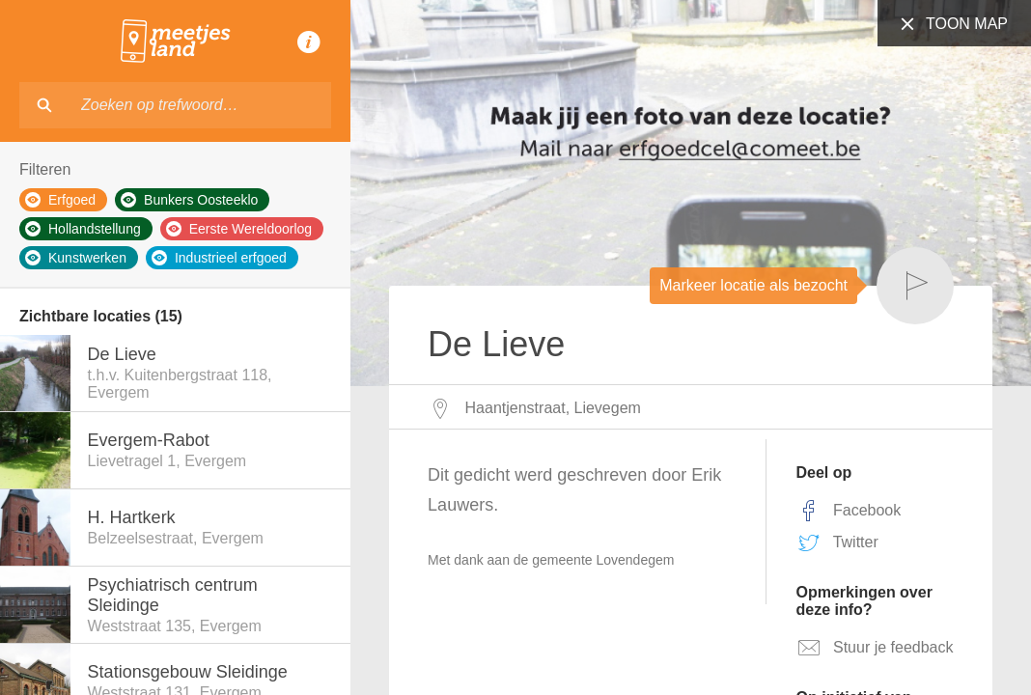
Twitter (837, 542)
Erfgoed (60, 200)
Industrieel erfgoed (219, 257)
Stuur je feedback (875, 647)
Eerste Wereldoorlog (239, 228)
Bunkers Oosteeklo (189, 200)
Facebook (849, 510)
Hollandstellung (83, 228)
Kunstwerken (75, 257)
